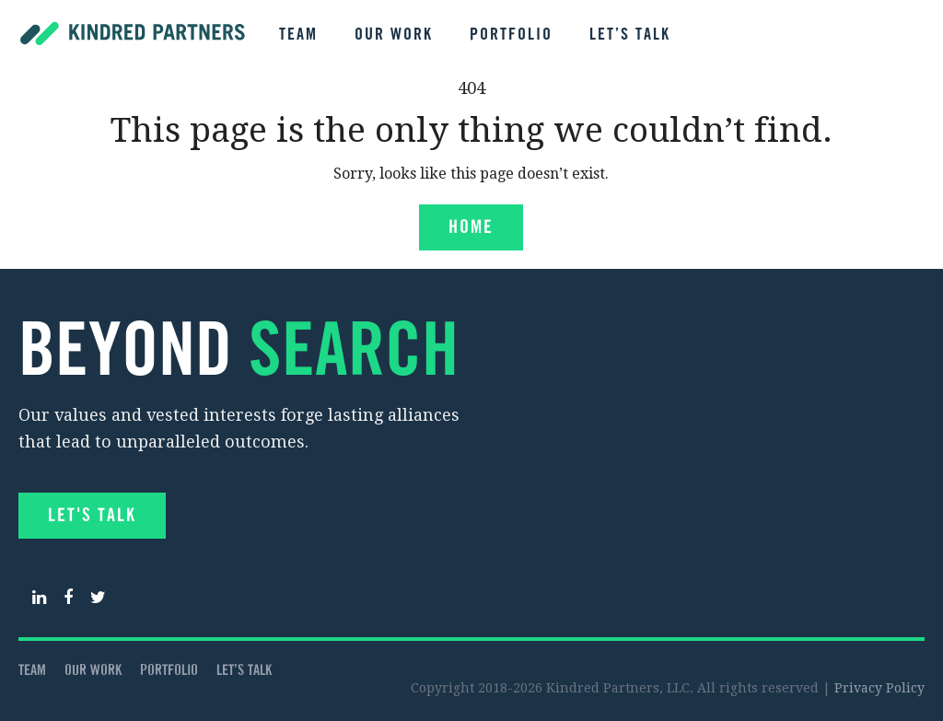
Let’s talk (629, 35)
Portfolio (511, 35)
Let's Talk (92, 516)
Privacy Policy (879, 687)
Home (471, 228)
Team (298, 35)
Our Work (394, 35)
